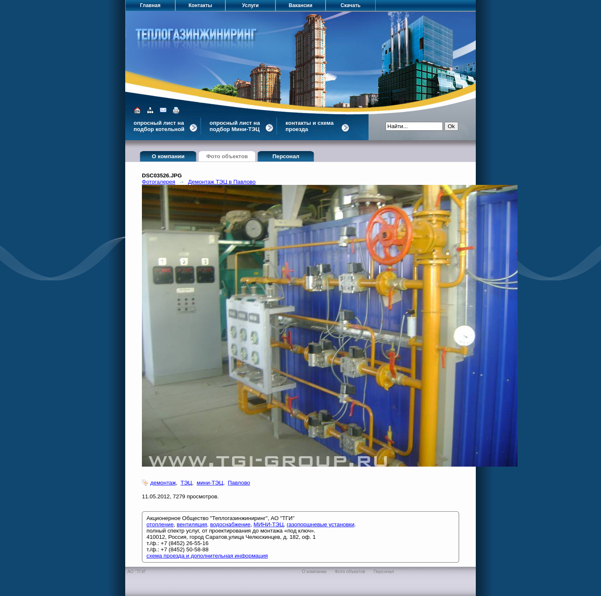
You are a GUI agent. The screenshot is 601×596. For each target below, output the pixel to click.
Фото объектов (227, 156)
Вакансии (301, 5)
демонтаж (163, 483)
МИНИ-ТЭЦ (269, 524)
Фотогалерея (158, 182)
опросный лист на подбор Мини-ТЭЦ (235, 126)
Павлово (239, 483)
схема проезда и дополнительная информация (207, 556)
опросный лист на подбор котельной (159, 126)
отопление (160, 524)
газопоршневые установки (320, 524)
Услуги (250, 5)
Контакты (200, 5)
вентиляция (192, 524)
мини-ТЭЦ (210, 483)
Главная (150, 5)
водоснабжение (230, 524)
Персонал (286, 156)
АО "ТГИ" (136, 571)
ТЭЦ (186, 483)
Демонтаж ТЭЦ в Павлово (222, 182)
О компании (168, 156)
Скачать (351, 5)
